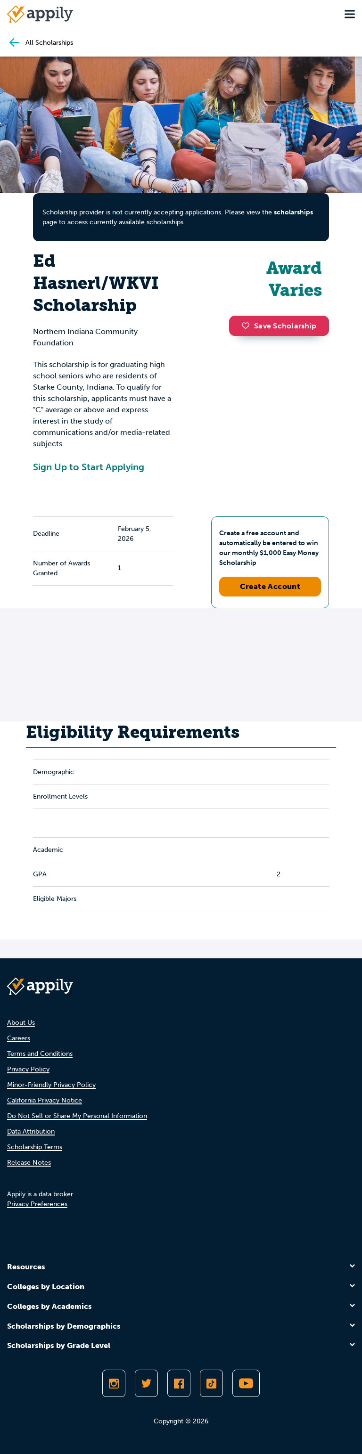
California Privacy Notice (44, 1100)
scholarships (293, 212)
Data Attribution (31, 1131)
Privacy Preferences (37, 1204)
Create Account (270, 586)
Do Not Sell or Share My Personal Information (77, 1116)
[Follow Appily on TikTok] (211, 1383)
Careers (18, 1038)
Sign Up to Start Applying (88, 467)
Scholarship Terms (34, 1147)
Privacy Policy (28, 1069)
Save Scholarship (279, 325)
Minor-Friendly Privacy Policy (51, 1085)
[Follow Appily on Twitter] (146, 1383)
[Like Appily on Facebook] (178, 1383)
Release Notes (29, 1163)
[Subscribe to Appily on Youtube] (246, 1383)
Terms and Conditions (40, 1054)
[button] (248, 325)
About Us (21, 1023)
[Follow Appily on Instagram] (113, 1383)
